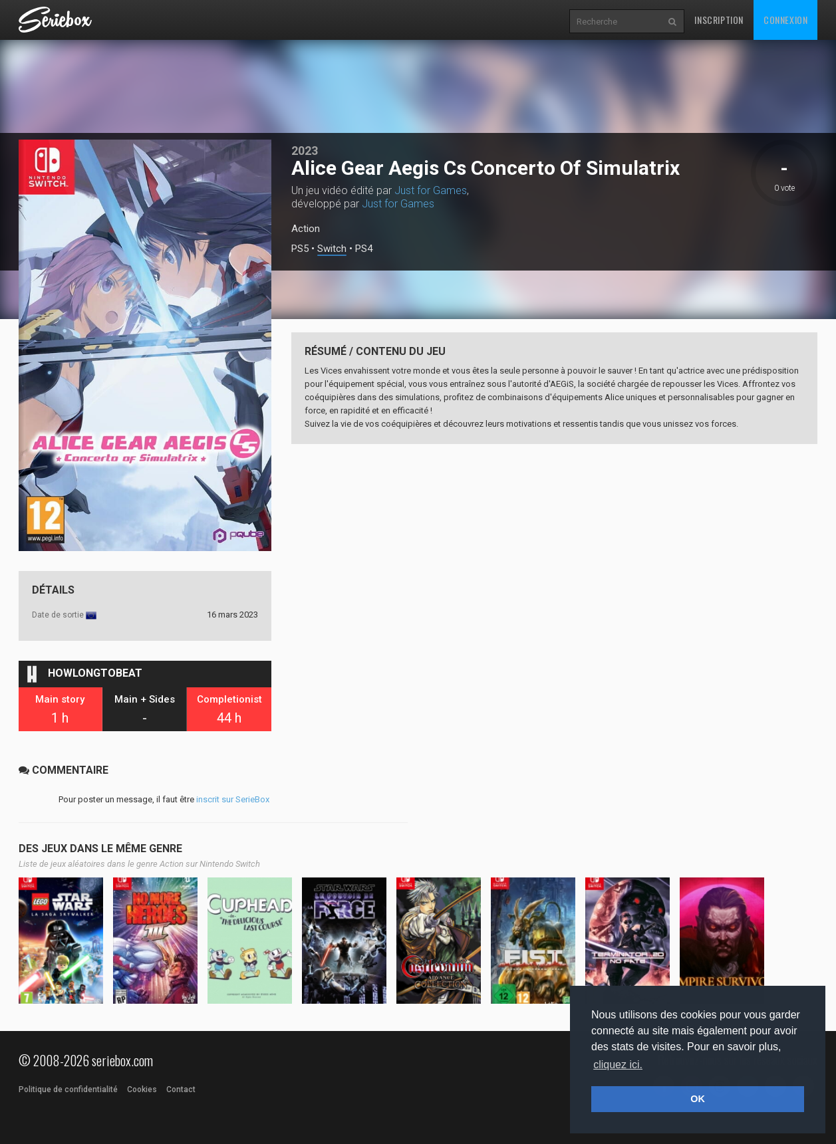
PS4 (363, 249)
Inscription (719, 20)
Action (305, 229)
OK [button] (697, 1098)
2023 (304, 151)
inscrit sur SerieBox (232, 799)
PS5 (300, 249)
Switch (332, 249)
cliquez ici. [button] (617, 1064)
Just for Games (430, 190)
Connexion (785, 20)
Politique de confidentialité (68, 1089)
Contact (181, 1089)
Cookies (142, 1089)
